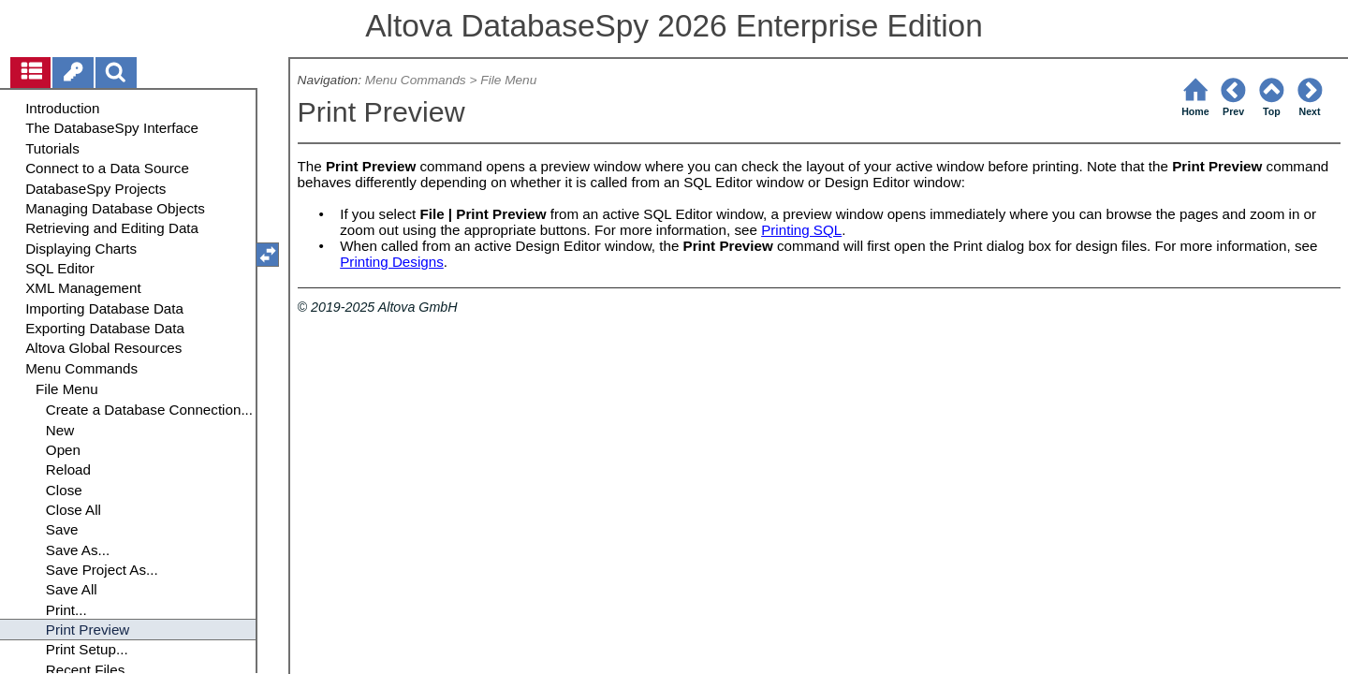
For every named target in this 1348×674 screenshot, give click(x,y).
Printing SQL (801, 230)
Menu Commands (415, 80)
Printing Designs (392, 262)
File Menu (508, 80)
